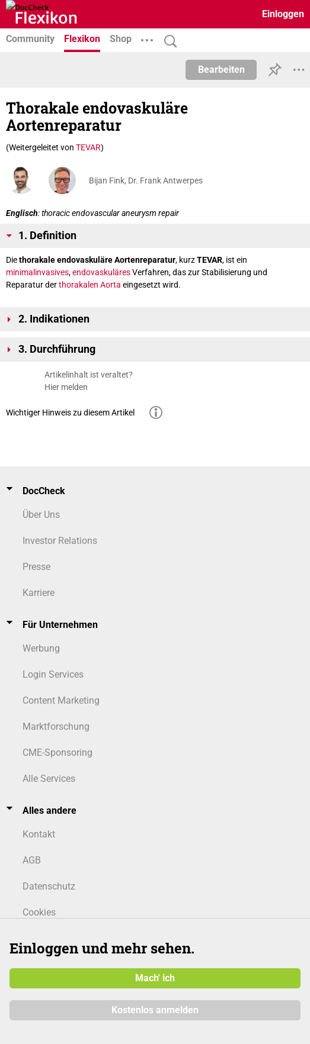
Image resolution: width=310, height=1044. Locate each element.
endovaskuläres (101, 272)
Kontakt (39, 834)
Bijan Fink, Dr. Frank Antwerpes (146, 180)
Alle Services (49, 778)
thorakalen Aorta (90, 284)
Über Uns (41, 514)
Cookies (39, 912)
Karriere (39, 592)
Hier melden (66, 387)
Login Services (53, 674)
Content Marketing (61, 700)
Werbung (41, 648)
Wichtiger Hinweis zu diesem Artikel (70, 412)
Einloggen (283, 14)
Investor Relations (60, 540)
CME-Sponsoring (57, 752)
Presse (36, 566)
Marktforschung (56, 726)
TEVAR (88, 147)
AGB (32, 860)
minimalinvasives (37, 272)
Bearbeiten (221, 69)
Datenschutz (49, 886)
